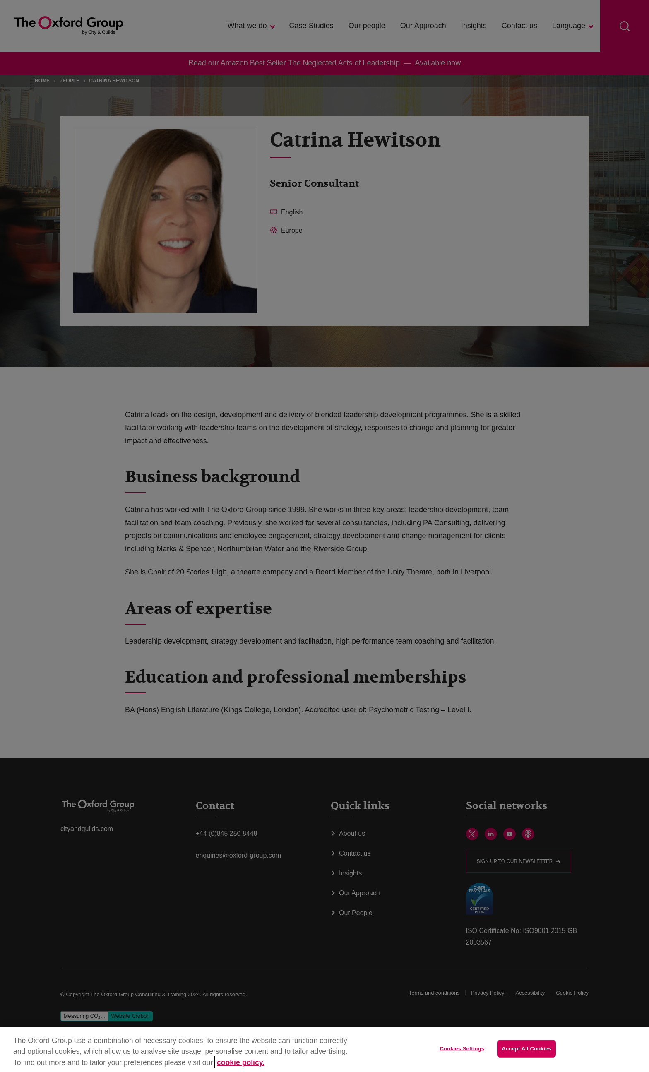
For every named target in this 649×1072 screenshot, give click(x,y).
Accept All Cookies (526, 1049)
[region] (324, 1049)
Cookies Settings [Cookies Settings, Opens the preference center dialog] (462, 1049)
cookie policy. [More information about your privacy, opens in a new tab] (240, 1062)
